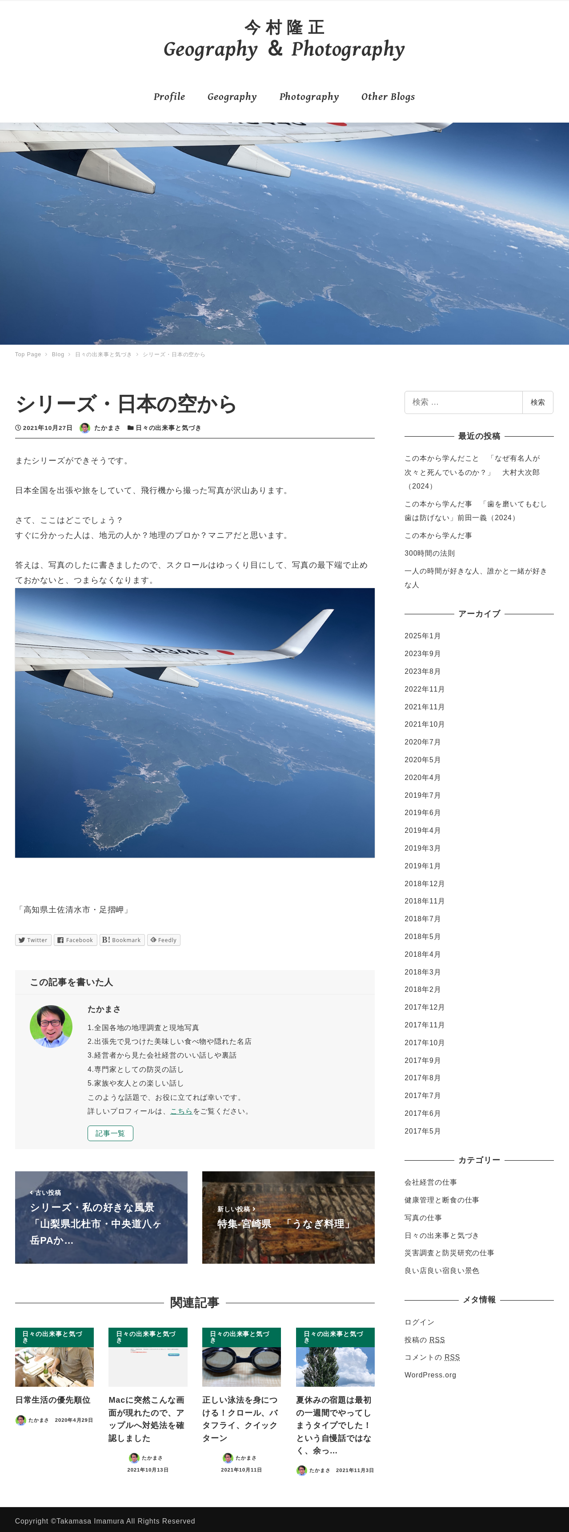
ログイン (420, 1318)
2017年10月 (425, 1039)
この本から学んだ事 (438, 532)
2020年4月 (423, 774)
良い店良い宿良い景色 (442, 1267)
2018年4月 (423, 951)
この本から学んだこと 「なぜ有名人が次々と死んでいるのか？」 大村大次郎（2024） (472, 468)
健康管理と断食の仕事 (442, 1196)
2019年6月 (423, 809)
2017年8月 (423, 1074)
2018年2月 (423, 986)
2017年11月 (425, 1021)
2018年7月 (423, 915)
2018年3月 (423, 968)
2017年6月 (423, 1110)
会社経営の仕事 (431, 1178)
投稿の (425, 1336)
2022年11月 (425, 685)
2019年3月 (423, 844)
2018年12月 (425, 879)
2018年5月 (423, 933)
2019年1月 (423, 862)
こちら (181, 1107)
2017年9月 (423, 1056)
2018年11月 (425, 897)
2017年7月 (423, 1092)
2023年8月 (423, 668)
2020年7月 (423, 738)
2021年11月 (425, 703)
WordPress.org (430, 1371)
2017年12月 (425, 1003)
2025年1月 (423, 632)
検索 (538, 398)
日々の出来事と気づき (169, 424)
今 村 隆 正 (284, 25)
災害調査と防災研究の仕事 (450, 1249)
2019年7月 (423, 791)
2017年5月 (423, 1127)
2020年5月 (423, 756)
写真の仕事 (423, 1214)
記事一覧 (111, 1129)
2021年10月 (425, 720)
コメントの (432, 1353)
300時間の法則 (430, 549)
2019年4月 (423, 827)
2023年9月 (423, 650)
